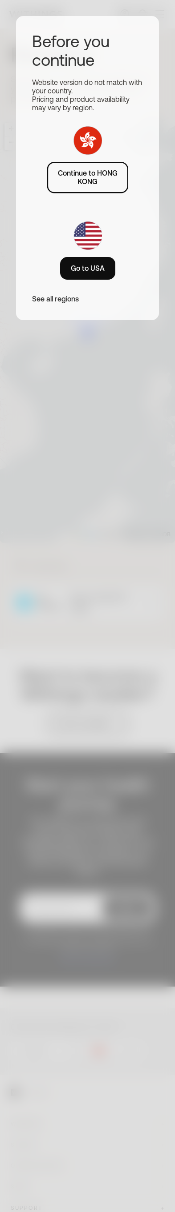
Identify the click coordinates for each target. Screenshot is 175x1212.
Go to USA (88, 268)
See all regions (55, 299)
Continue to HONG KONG (88, 177)
